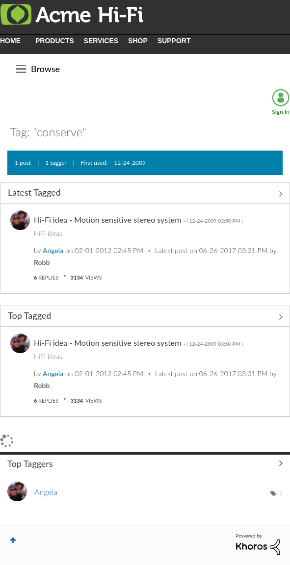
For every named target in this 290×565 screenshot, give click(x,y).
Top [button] (13, 540)
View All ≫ (145, 193)
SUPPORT (174, 41)
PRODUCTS (54, 41)
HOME (10, 41)
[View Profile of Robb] (42, 262)
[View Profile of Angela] (53, 250)
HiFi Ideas (48, 233)
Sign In (280, 111)
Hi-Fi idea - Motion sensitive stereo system (138, 219)
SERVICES (101, 41)
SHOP (138, 41)
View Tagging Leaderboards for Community (145, 463)
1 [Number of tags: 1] (281, 493)
